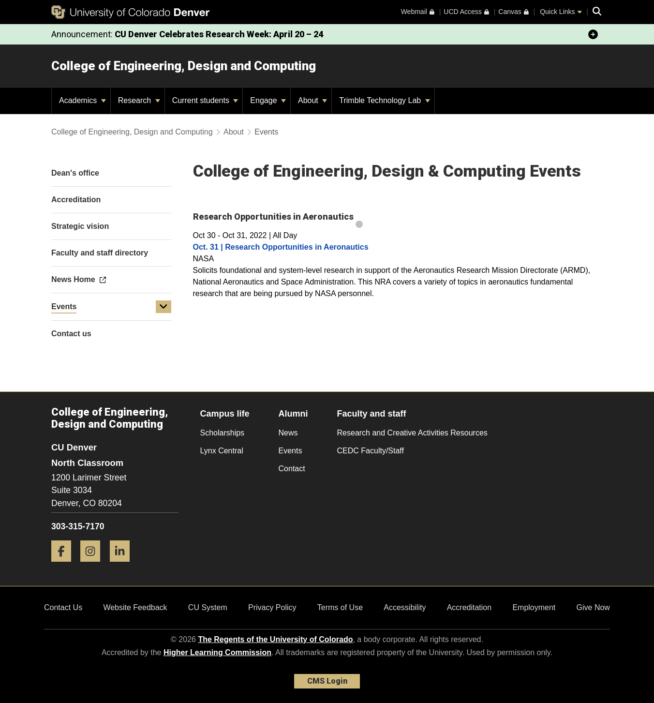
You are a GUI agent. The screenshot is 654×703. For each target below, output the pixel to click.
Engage (268, 100)
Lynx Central (221, 451)
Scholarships (222, 433)
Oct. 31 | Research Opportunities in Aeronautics (281, 247)
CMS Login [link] (327, 681)
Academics (82, 100)
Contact (292, 468)
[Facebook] (64, 565)
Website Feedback (135, 607)
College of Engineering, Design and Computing (183, 66)
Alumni (293, 414)
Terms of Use (340, 607)
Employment (533, 607)
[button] (163, 306)
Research (139, 100)
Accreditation (469, 607)
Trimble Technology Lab (384, 100)
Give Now (593, 607)
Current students (205, 100)
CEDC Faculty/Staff (370, 451)
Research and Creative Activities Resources (412, 433)
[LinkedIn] (123, 565)
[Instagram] (93, 565)
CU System (207, 607)
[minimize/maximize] (593, 34)
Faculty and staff (371, 414)
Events (63, 306)
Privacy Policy (272, 607)
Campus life (225, 414)
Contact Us (63, 607)
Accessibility (405, 607)
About (312, 100)
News (288, 433)
